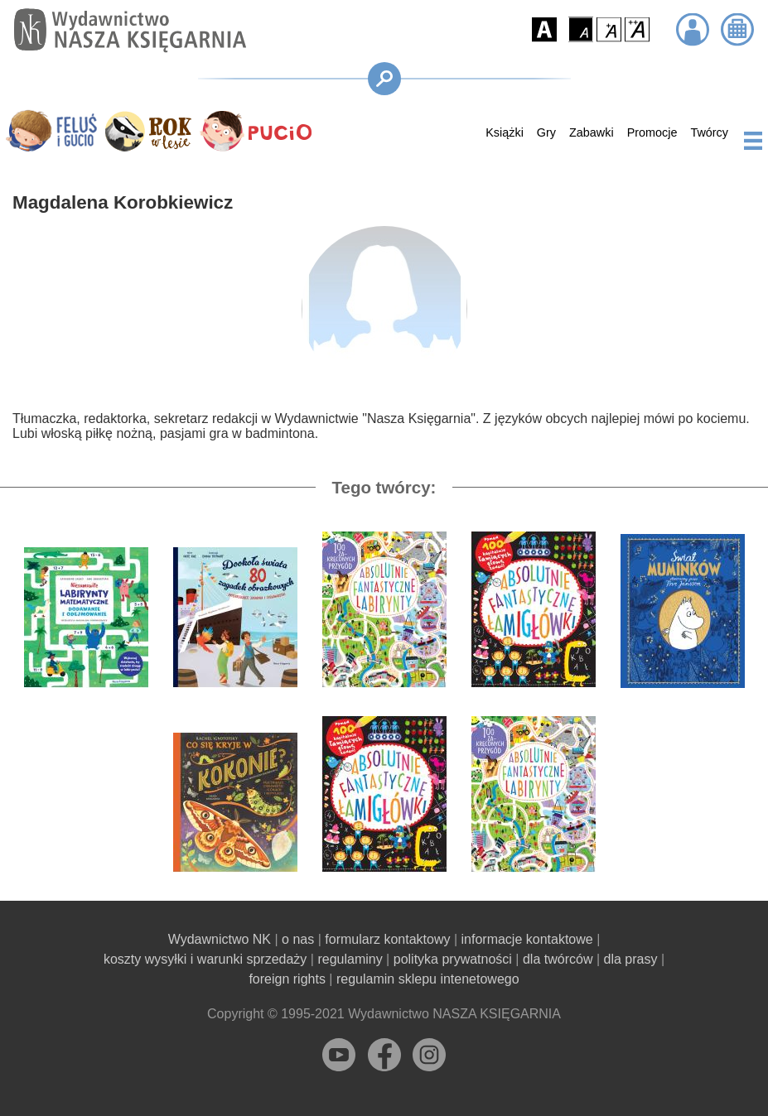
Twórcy (709, 132)
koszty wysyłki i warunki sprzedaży (205, 959)
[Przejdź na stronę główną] (126, 31)
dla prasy (631, 959)
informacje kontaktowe (527, 939)
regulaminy (349, 959)
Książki (504, 132)
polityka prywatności (453, 959)
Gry (546, 132)
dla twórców (557, 959)
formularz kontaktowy (387, 939)
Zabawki (591, 132)
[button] (544, 29)
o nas (298, 939)
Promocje (652, 132)
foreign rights (287, 979)
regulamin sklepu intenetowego (427, 979)
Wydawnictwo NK (219, 939)
